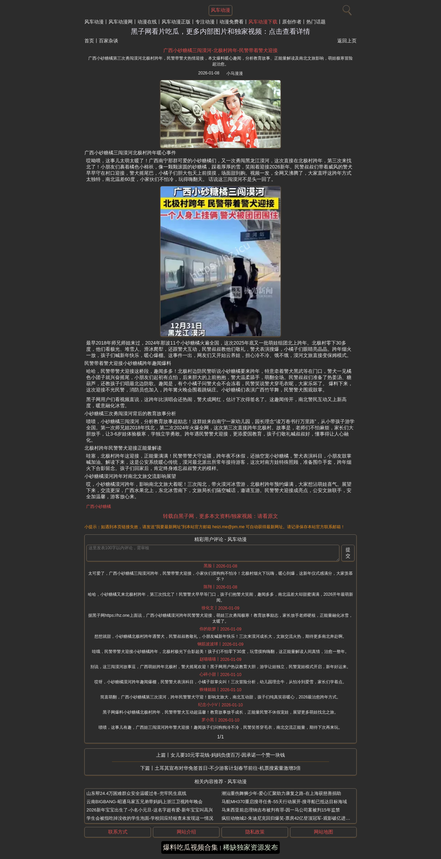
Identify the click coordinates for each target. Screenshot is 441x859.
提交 (348, 553)
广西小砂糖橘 (98, 506)
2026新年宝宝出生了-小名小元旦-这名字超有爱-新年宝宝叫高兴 (149, 809)
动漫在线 (147, 21)
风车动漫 (94, 21)
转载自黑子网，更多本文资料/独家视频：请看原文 (220, 516)
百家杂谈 (108, 40)
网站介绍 (186, 832)
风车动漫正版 (176, 21)
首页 (89, 40)
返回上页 (347, 40)
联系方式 (117, 832)
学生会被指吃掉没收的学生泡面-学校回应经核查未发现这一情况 (149, 818)
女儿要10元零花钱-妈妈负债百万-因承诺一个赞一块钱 (228, 755)
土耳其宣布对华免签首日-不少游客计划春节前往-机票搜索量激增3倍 (227, 768)
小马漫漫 (234, 73)
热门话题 (316, 21)
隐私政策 (255, 832)
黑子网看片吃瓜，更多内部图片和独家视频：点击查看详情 (220, 31)
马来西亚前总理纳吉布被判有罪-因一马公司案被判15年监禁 (281, 809)
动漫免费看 (231, 21)
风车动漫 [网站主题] (220, 10)
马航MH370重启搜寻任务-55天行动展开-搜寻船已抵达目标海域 (284, 801)
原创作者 (291, 21)
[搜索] (346, 8)
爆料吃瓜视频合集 (190, 847)
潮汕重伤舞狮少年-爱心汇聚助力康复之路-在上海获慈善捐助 (281, 793)
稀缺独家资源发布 (250, 847)
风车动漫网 (121, 21)
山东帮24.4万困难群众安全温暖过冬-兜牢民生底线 (136, 793)
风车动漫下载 (262, 21)
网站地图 (323, 832)
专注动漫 (205, 21)
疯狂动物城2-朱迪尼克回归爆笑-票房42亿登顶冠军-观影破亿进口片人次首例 (297, 818)
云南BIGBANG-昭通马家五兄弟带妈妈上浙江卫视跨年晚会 (144, 801)
